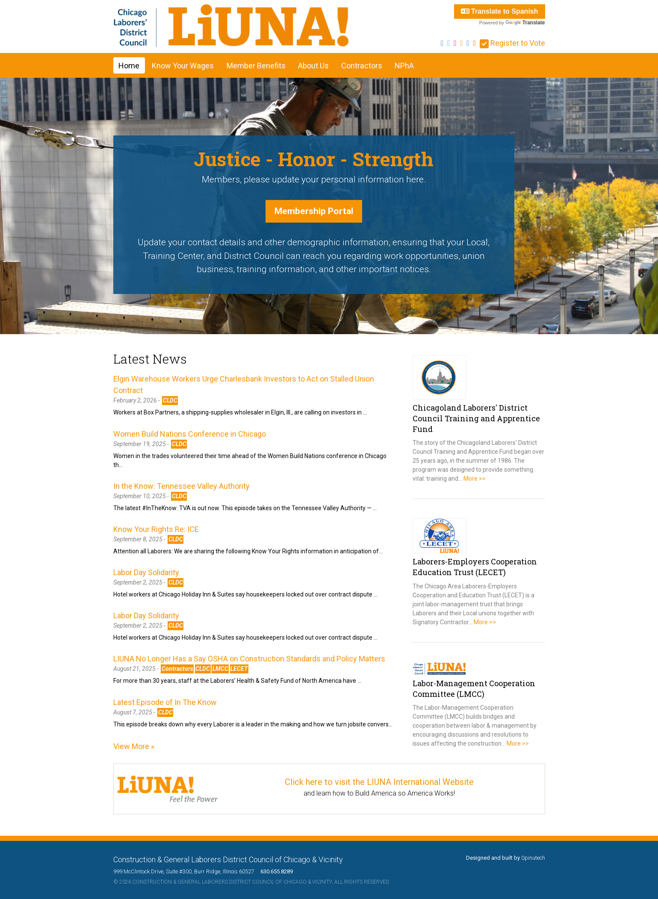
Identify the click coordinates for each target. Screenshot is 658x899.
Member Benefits (256, 65)
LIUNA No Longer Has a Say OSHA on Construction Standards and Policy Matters (249, 658)
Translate (525, 23)
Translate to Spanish (499, 11)
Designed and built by (505, 858)
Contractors (361, 65)
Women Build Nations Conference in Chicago (189, 433)
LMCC (220, 668)
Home (128, 65)
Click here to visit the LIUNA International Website (379, 782)
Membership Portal (313, 211)
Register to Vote (512, 42)
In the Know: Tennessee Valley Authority (181, 486)
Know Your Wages (183, 65)
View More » (133, 746)
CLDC (170, 400)
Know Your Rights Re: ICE (156, 529)
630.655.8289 (274, 871)
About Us (313, 65)
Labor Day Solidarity (146, 572)
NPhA (404, 65)
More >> (474, 478)
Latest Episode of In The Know (165, 702)
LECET (239, 668)
